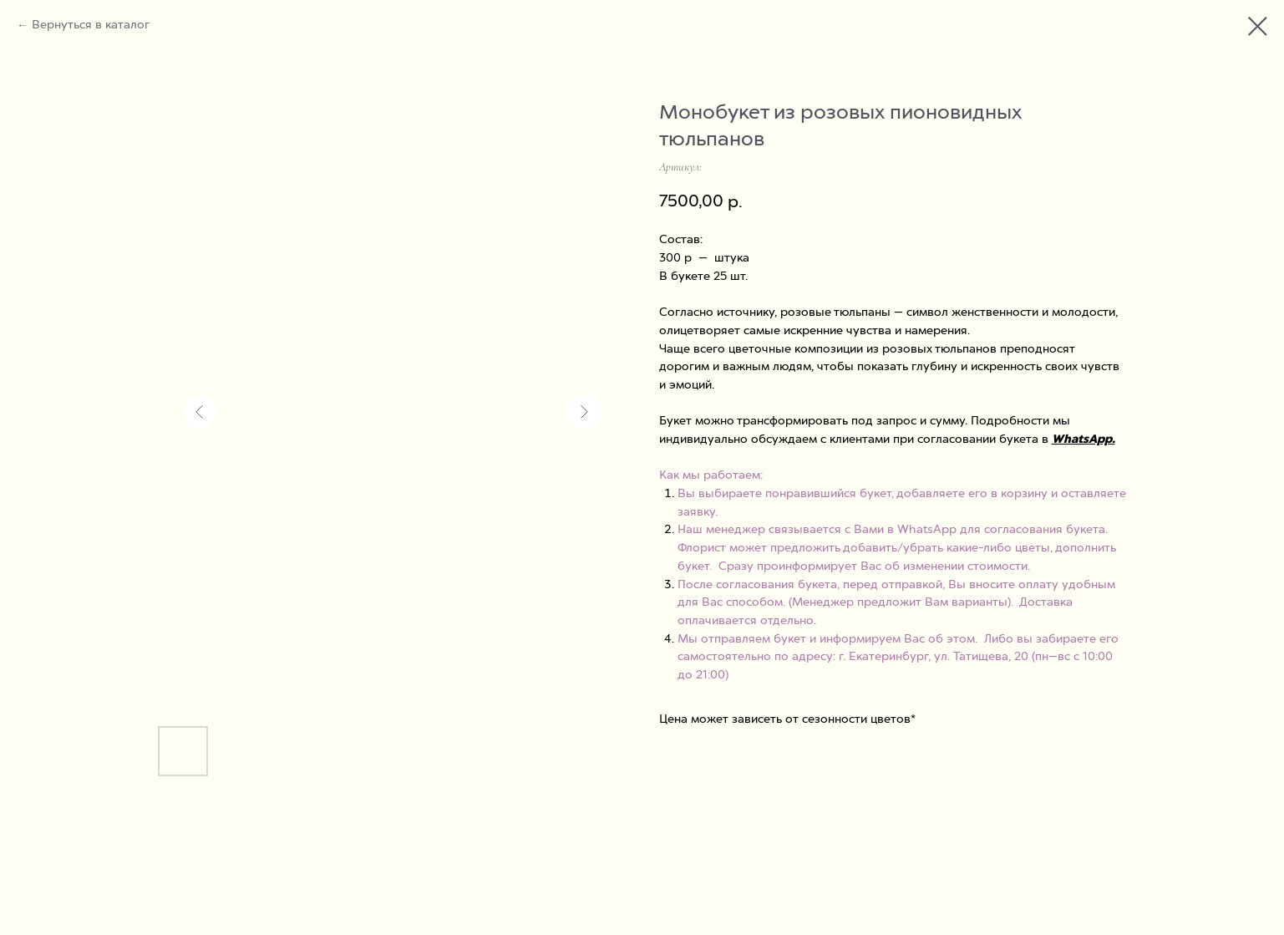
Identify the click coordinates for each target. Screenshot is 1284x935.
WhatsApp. (1083, 439)
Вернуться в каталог (91, 25)
